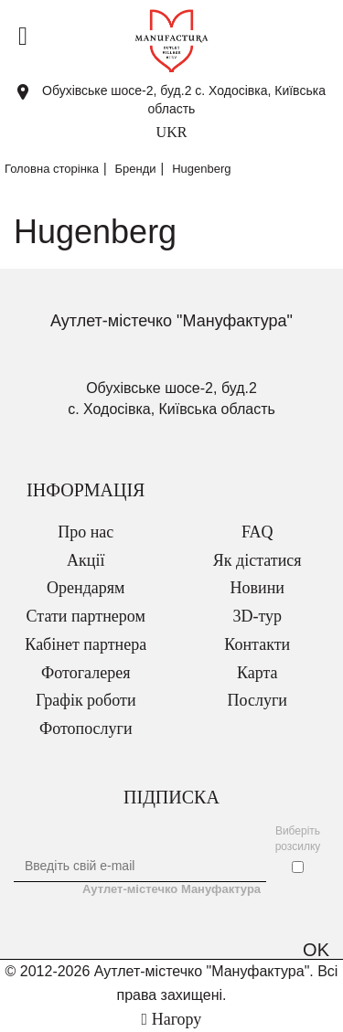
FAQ (257, 532)
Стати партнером (86, 616)
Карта (257, 673)
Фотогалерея (85, 673)
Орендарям (85, 588)
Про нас (85, 532)
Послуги (257, 700)
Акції (85, 560)
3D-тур (257, 616)
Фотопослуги (86, 728)
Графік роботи (86, 700)
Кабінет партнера (85, 644)
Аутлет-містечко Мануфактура (171, 889)
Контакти (257, 644)
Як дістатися (257, 560)
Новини (257, 588)
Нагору (172, 1019)
